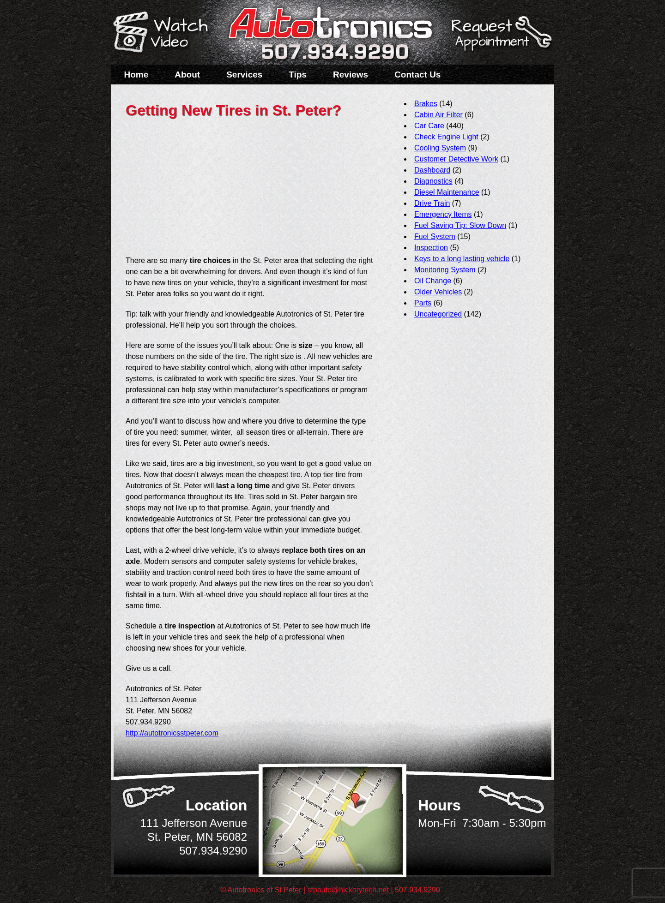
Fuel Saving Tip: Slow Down (460, 225)
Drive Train (432, 203)
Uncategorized (438, 314)
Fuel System (434, 236)
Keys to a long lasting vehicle (461, 259)
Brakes (425, 104)
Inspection (431, 247)
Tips (298, 74)
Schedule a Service (500, 38)
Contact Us (417, 74)
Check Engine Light (446, 137)
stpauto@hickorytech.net (348, 890)
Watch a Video (165, 34)
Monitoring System (445, 270)
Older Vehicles (438, 292)
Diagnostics (433, 181)
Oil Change (432, 281)
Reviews (350, 74)
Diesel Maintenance (446, 192)
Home (136, 74)
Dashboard (432, 170)
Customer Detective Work (456, 159)
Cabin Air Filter (438, 115)
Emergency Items (443, 214)
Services (244, 74)
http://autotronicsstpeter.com (172, 733)
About (187, 74)
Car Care (429, 126)
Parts (422, 303)
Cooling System (440, 148)
